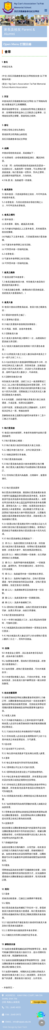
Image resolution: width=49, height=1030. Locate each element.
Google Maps (38, 1002)
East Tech (22, 1027)
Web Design (8, 1027)
